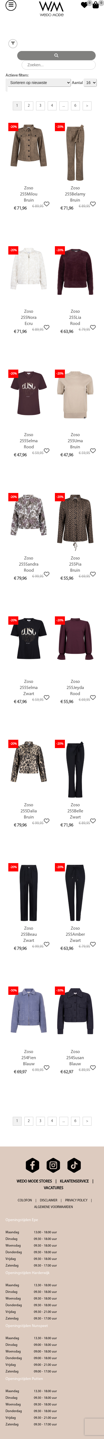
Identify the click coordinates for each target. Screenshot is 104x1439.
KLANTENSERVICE (74, 1181)
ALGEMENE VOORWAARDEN (53, 1207)
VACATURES (53, 1188)
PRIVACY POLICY (76, 1200)
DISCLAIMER (48, 1200)
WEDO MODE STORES (34, 1181)
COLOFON (25, 1200)
